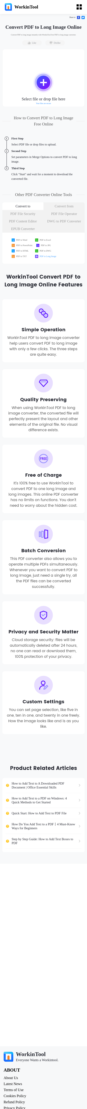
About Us (11, 1078)
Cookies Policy (15, 1096)
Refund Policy (14, 1102)
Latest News (13, 1084)
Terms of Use (14, 1090)
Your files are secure (43, 103)
